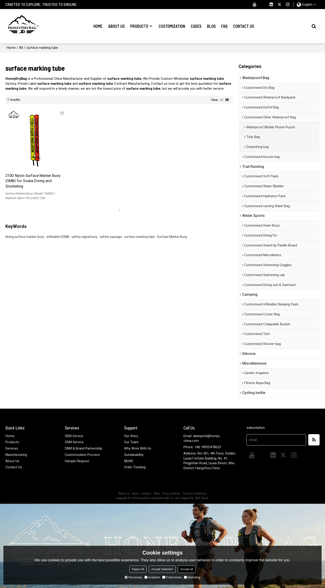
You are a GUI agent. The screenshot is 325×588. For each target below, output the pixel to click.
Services (11, 448)
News (135, 493)
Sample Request (77, 461)
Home (97, 25)
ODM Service (74, 442)
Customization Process (82, 454)
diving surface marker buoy (24, 229)
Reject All (138, 569)
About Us (116, 25)
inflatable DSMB (57, 229)
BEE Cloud (201, 497)
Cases (196, 25)
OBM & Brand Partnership (83, 448)
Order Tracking (135, 467)
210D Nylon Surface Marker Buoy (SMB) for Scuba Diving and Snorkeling (29, 173)
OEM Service (74, 435)
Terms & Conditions (194, 493)
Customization (172, 25)
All (21, 47)
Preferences (172, 577)
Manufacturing (16, 454)
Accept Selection (162, 569)
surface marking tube (139, 229)
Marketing (192, 577)
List (221, 99)
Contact (146, 493)
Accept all (186, 569)
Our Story (131, 435)
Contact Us (243, 25)
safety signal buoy (85, 229)
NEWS (128, 461)
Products (139, 25)
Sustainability (134, 454)
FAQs (156, 493)
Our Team (131, 442)
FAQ (224, 25)
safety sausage (111, 229)
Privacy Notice (171, 493)
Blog (211, 25)
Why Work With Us (137, 448)
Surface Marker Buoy (172, 229)
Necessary (133, 577)
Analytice (152, 577)
